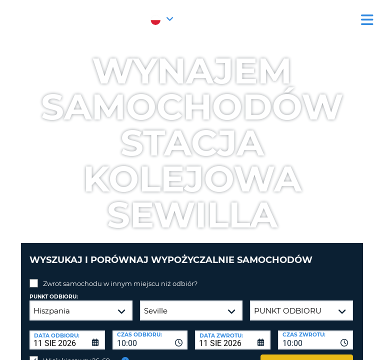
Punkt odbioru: (54, 297)
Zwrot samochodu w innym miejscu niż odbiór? (120, 284)
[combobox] (150, 340)
